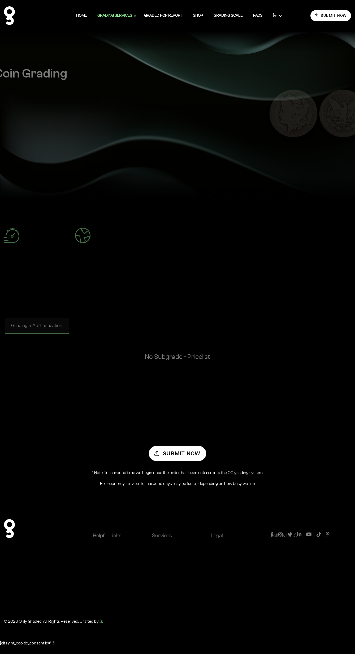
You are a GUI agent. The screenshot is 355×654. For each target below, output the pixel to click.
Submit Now (331, 16)
